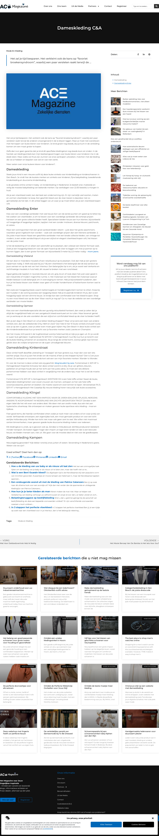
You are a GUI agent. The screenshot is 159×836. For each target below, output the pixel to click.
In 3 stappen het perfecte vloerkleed (31, 507)
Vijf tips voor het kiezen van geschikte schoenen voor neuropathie (97, 640)
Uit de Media (77, 6)
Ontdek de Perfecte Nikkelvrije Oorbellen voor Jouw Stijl (58, 687)
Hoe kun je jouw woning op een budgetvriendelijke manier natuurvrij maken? (136, 121)
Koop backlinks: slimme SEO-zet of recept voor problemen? (81, 812)
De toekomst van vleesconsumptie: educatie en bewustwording (135, 187)
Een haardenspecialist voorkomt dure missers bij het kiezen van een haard (136, 111)
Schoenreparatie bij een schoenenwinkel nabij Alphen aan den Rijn (98, 733)
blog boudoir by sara (64, 363)
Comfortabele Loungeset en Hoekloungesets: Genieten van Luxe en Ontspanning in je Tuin (136, 216)
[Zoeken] (156, 6)
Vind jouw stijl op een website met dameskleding (139, 687)
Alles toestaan (106, 824)
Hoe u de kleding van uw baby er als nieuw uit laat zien (42, 466)
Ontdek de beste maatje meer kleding (98, 687)
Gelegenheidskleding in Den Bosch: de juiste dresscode (138, 589)
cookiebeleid (47, 829)
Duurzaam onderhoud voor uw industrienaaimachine (17, 589)
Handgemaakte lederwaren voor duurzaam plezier (140, 732)
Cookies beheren (139, 824)
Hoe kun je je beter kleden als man (30, 491)
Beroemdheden (63, 791)
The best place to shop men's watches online (139, 639)
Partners (93, 6)
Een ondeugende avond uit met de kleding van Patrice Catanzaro (47, 482)
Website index (63, 808)
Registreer (122, 6)
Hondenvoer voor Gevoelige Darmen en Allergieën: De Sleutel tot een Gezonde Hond (137, 226)
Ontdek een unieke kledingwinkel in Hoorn (55, 639)
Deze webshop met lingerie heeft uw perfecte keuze (16, 732)
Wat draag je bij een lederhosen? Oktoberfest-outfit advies (59, 589)
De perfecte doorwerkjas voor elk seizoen (17, 687)
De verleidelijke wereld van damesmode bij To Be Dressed (58, 732)
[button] (153, 818)
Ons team (61, 6)
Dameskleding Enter (122, 83)
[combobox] (143, 6)
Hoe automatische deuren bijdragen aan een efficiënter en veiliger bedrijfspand (136, 148)
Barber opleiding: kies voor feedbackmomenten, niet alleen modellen (136, 101)
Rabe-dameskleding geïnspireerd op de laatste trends (96, 590)
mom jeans (93, 251)
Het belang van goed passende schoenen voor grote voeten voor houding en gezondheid (17, 640)
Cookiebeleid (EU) (64, 804)
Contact (108, 6)
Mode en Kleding (14, 51)
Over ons (48, 6)
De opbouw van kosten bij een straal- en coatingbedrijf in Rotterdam (135, 131)
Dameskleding (120, 80)
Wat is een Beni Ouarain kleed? (28, 472)
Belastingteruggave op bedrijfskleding (32, 498)
